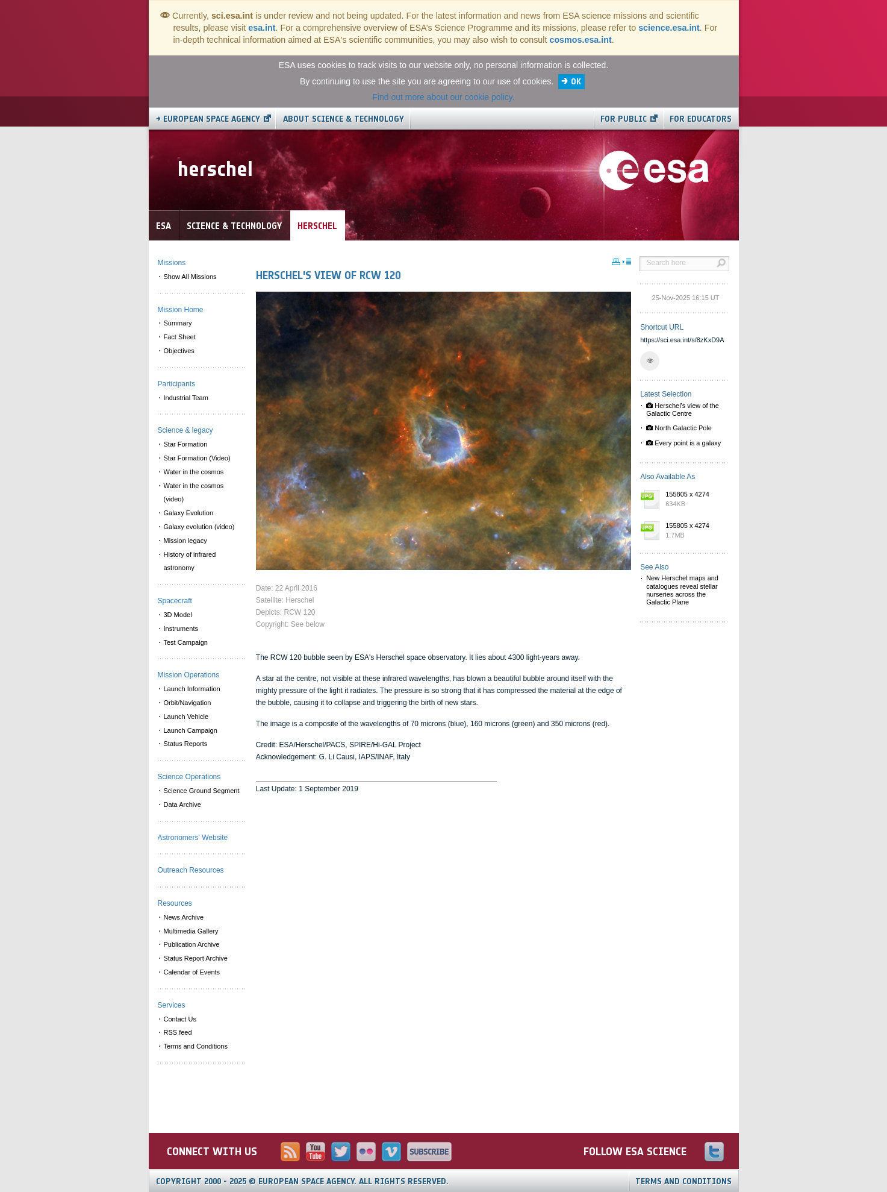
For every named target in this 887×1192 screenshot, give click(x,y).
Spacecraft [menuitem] (175, 601)
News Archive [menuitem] (184, 917)
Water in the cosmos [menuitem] (194, 471)
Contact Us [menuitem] (180, 1019)
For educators (701, 119)
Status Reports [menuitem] (186, 743)
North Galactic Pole (679, 427)
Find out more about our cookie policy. (443, 97)
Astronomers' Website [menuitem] (193, 837)
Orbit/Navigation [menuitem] (187, 702)
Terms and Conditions (683, 1181)
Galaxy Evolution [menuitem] (189, 512)
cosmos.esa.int (580, 40)
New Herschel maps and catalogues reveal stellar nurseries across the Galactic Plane (682, 590)
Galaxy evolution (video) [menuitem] (199, 526)
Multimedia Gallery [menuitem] (191, 931)
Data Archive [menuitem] (182, 804)
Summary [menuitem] (178, 323)
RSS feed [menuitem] (178, 1032)
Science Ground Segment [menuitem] (202, 790)
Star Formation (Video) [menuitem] (197, 458)
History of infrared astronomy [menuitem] (190, 561)
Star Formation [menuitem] (186, 444)
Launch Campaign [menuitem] (190, 730)
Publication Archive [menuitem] (192, 944)
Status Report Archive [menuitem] (196, 958)
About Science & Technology (343, 119)
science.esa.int (669, 28)
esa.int (261, 28)
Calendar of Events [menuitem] (192, 972)
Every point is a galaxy (683, 443)
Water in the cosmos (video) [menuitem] (194, 492)
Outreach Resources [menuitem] (191, 870)
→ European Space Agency (208, 119)
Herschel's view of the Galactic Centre (682, 409)
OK (576, 82)
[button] (649, 361)
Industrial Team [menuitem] (186, 397)
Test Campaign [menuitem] (186, 642)
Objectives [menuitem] (179, 350)
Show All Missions (190, 276)
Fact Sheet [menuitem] (180, 336)
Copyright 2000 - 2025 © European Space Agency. (302, 1181)
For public (623, 119)
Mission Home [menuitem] (181, 310)
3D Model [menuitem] (178, 614)
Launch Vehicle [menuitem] (186, 716)
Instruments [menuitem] (181, 628)
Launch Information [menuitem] (192, 688)
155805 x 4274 (694, 500)
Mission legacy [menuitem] (185, 540)
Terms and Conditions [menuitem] (196, 1046)
